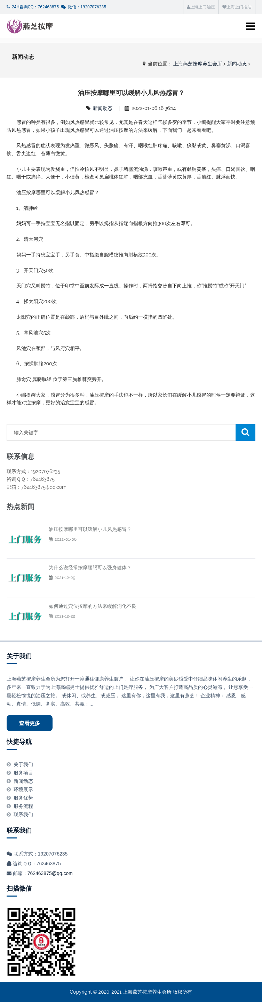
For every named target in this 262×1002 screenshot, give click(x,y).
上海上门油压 (201, 7)
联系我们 (23, 814)
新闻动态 (237, 63)
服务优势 (23, 798)
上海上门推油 (237, 7)
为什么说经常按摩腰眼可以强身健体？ (90, 567)
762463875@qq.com (50, 873)
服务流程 (23, 806)
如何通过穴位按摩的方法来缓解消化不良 (92, 606)
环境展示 (23, 789)
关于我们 (19, 656)
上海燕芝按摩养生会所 (197, 63)
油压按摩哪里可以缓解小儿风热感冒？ (90, 529)
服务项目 (23, 773)
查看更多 (29, 723)
